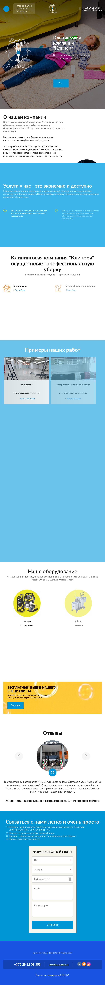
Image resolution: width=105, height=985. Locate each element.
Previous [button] (19, 756)
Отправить (52, 925)
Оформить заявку (64, 83)
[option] (52, 54)
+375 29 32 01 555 (93, 8)
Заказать (15, 705)
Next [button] (86, 756)
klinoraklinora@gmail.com (92, 10)
